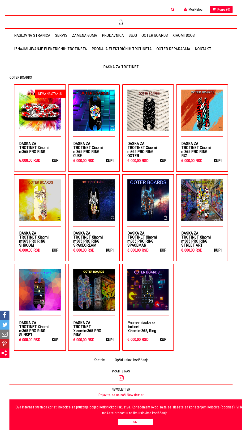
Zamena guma (84, 35)
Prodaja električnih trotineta (122, 48)
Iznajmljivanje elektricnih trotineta (50, 48)
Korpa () (221, 9)
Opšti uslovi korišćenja (131, 360)
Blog (133, 35)
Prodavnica (113, 35)
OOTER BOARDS (155, 35)
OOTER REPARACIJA (173, 48)
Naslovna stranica (32, 35)
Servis (61, 35)
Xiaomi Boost (185, 35)
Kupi (55, 160)
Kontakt (203, 48)
